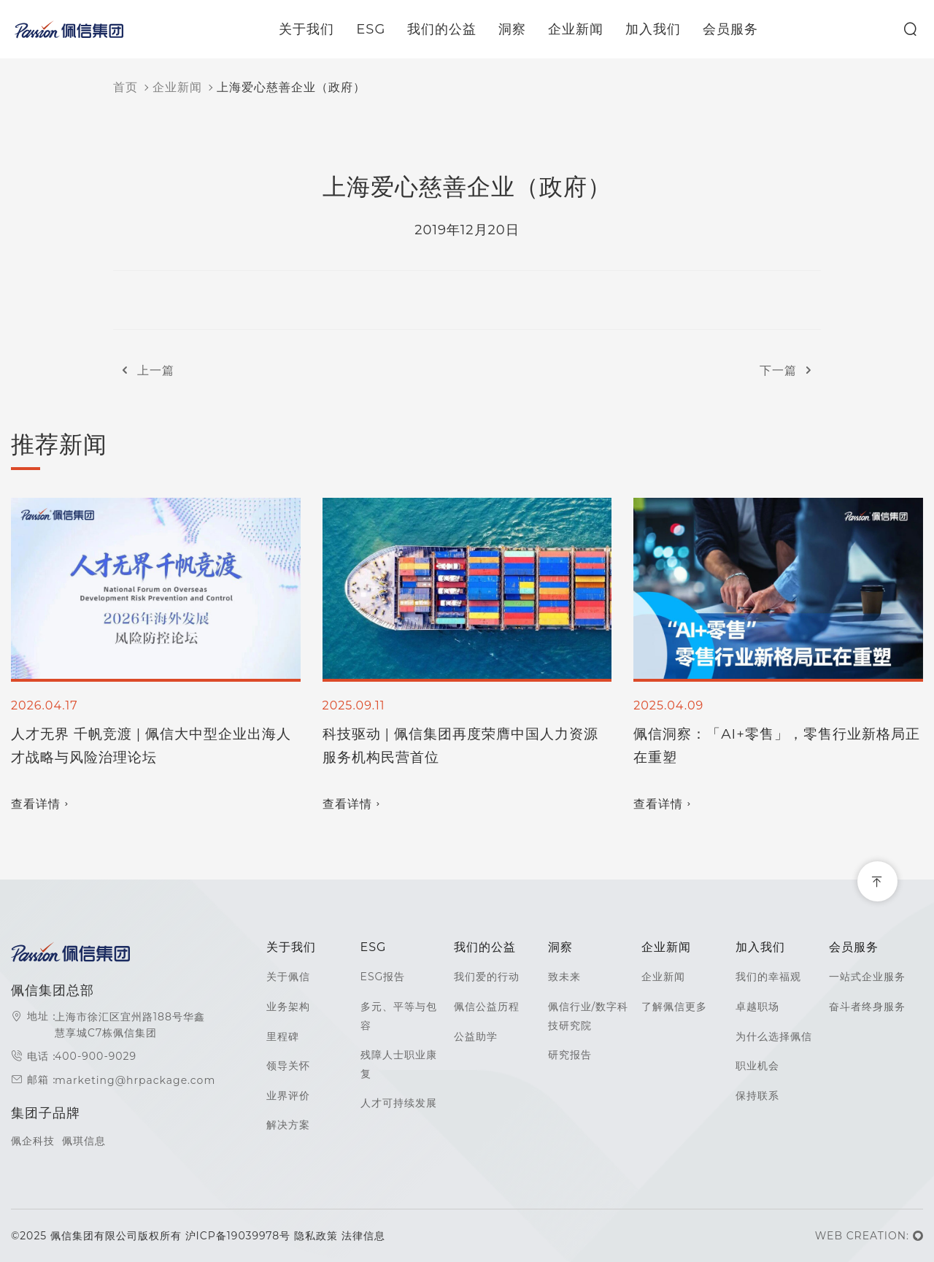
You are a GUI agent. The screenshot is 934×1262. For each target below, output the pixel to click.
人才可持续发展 (398, 1102)
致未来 (564, 976)
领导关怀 (288, 1065)
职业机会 (757, 1065)
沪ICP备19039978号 (239, 1235)
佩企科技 (33, 1140)
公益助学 (476, 1036)
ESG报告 (383, 976)
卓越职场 (757, 1006)
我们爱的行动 (487, 976)
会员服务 (739, 29)
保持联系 (757, 1095)
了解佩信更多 (674, 1006)
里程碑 (282, 1036)
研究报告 (570, 1054)
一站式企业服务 (867, 976)
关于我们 (315, 29)
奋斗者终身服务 (867, 1006)
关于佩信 (288, 976)
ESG (379, 29)
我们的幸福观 (768, 976)
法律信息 (363, 1235)
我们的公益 (450, 29)
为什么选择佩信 (774, 1036)
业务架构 (288, 1006)
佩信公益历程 (487, 1006)
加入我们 (662, 29)
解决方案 (288, 1124)
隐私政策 (316, 1235)
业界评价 (288, 1095)
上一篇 (143, 370)
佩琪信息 (84, 1140)
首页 (125, 87)
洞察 (521, 29)
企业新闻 (584, 29)
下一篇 (790, 370)
